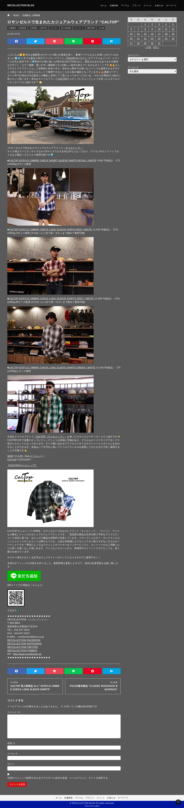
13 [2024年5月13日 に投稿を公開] (131, 34)
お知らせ (159, 5)
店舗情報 (114, 5)
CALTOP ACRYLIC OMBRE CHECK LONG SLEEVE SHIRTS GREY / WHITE (51, 298)
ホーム (103, 5)
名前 (11, 743)
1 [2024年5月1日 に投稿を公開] (145, 24)
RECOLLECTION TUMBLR (22, 650)
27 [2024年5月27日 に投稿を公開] (131, 43)
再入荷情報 (66, 28)
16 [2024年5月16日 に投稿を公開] (152, 34)
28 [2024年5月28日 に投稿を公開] (138, 43)
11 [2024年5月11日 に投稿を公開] (166, 29)
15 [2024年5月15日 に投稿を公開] (145, 34)
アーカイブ (133, 67)
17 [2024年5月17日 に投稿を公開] (159, 34)
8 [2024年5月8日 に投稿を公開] (145, 29)
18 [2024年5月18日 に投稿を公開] (166, 34)
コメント (13, 712)
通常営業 (91, 28)
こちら (35, 456)
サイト (11, 764)
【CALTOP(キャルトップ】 (22, 465)
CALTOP (62, 79)
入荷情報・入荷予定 (38, 28)
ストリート (79, 28)
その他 (101, 28)
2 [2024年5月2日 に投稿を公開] (152, 24)
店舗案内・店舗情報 (17, 28)
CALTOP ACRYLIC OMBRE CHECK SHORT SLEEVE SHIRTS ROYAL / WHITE (52, 160)
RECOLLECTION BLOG (20, 5)
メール (12, 753)
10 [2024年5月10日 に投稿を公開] (159, 29)
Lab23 (96, 806)
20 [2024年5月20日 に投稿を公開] (131, 38)
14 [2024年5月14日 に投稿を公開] (138, 34)
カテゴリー (134, 55)
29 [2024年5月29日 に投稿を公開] (145, 43)
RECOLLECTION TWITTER (22, 647)
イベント (147, 5)
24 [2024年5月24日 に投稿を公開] (159, 38)
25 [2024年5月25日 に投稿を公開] (166, 38)
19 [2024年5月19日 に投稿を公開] (173, 34)
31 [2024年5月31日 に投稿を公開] (159, 43)
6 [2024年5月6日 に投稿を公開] (131, 29)
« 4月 (148, 47)
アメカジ (54, 28)
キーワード (171, 5)
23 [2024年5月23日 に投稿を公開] (152, 38)
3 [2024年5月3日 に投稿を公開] (159, 24)
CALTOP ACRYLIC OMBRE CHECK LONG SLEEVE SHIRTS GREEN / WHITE (52, 367)
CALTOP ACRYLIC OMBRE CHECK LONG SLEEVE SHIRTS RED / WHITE (50, 229)
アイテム (125, 5)
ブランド (136, 5)
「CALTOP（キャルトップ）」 (50, 436)
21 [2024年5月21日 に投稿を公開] (138, 38)
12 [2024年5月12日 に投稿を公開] (173, 29)
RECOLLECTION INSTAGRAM (24, 643)
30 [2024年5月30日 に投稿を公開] (152, 43)
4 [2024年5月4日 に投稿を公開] (166, 24)
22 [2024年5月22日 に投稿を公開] (145, 38)
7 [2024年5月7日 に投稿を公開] (138, 29)
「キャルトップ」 (72, 148)
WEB (10, 456)
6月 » (156, 47)
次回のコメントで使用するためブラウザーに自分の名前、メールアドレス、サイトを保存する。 (58, 778)
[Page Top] (178, 802)
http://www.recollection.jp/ (27, 654)
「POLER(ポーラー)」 (76, 58)
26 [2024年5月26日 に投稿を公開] (173, 38)
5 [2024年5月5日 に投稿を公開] (173, 24)
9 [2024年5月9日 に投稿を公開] (152, 29)
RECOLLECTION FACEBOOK (23, 640)
